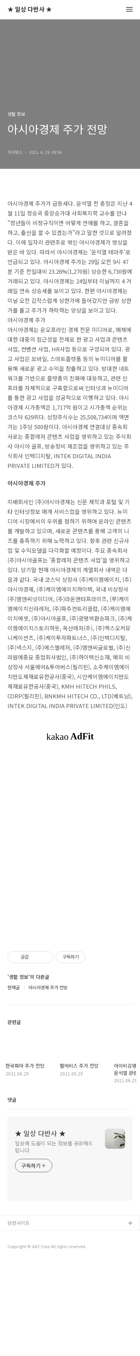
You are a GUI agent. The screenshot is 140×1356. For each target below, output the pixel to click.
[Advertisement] (70, 807)
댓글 (11, 1193)
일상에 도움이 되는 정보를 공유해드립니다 (54, 1240)
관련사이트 (18, 1316)
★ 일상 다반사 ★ (29, 9)
